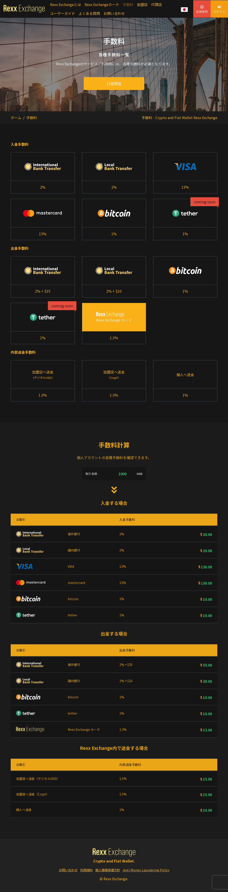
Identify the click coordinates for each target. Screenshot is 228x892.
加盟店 (142, 4)
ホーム (16, 117)
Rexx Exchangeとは (65, 4)
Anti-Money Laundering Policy (146, 870)
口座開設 (114, 83)
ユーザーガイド (62, 13)
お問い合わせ (114, 13)
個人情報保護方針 (107, 870)
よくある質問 (89, 13)
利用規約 (86, 870)
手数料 (128, 4)
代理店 (156, 4)
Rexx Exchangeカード (102, 4)
